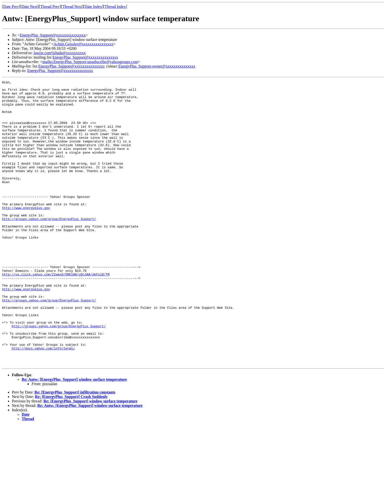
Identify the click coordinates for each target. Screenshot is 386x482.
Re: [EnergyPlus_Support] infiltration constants (74, 449)
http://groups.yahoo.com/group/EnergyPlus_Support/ (49, 247)
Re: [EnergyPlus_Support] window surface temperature (90, 458)
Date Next (30, 6)
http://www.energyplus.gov (26, 233)
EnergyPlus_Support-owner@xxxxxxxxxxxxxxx (156, 66)
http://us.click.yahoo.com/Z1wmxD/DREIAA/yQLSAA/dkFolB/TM (56, 313)
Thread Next (72, 6)
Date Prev (11, 6)
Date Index (93, 6)
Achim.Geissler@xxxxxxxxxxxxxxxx (83, 44)
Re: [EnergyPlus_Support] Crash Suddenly (71, 453)
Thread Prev (50, 6)
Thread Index (115, 6)
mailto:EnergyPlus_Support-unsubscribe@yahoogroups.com (90, 62)
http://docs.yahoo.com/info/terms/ (43, 402)
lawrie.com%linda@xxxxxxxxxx (60, 53)
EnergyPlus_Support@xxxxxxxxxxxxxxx (53, 35)
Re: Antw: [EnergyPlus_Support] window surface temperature (74, 436)
